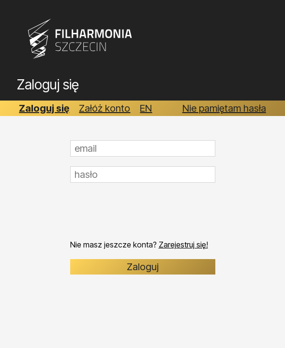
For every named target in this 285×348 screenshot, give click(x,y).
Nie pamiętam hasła (224, 108)
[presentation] (143, 211)
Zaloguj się (44, 108)
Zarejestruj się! (183, 244)
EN (146, 108)
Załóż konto (104, 108)
